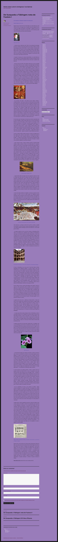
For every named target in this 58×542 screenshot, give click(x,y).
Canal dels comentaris (46, 120)
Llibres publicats (45, 129)
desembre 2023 (45, 51)
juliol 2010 (44, 85)
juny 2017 (44, 63)
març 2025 (44, 46)
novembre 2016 (45, 67)
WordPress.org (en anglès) (46, 121)
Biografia (44, 128)
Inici (5, 529)
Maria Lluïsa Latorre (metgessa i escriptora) (17, 7)
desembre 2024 (45, 49)
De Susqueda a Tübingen (7, 25)
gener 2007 (44, 100)
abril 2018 (44, 61)
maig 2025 (44, 45)
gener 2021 (44, 58)
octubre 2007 (44, 95)
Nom (4, 486)
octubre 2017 (44, 62)
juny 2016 (44, 69)
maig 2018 (44, 60)
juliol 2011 (44, 81)
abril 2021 (44, 57)
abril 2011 (44, 82)
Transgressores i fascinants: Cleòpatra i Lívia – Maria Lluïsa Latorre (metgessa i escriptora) (48, 32)
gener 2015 (44, 76)
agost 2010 (44, 84)
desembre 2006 (45, 101)
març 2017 (44, 66)
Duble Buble (45, 130)
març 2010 (44, 88)
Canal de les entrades (46, 119)
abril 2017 (44, 65)
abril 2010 (44, 87)
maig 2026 (44, 44)
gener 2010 (44, 89)
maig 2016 (44, 70)
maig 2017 (44, 64)
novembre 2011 (45, 79)
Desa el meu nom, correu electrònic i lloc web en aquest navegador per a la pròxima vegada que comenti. (20, 500)
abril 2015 (44, 75)
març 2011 (44, 83)
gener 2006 (44, 105)
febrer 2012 (44, 78)
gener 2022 (44, 56)
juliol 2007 (44, 97)
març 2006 (44, 104)
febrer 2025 (44, 47)
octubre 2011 (44, 80)
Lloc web (5, 495)
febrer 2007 (44, 99)
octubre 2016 (44, 68)
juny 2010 (44, 86)
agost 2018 (44, 59)
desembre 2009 (45, 90)
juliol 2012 (44, 77)
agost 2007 (44, 96)
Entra (43, 118)
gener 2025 (44, 48)
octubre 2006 (44, 103)
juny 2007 (44, 98)
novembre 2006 (45, 102)
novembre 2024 (45, 50)
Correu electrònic (7, 491)
